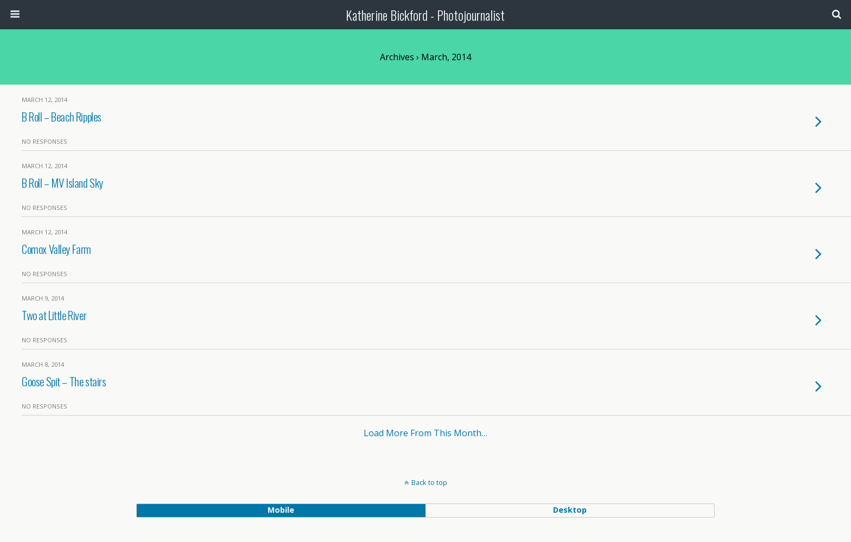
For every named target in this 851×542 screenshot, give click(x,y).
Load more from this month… (425, 433)
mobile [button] (281, 510)
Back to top (429, 482)
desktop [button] (570, 510)
